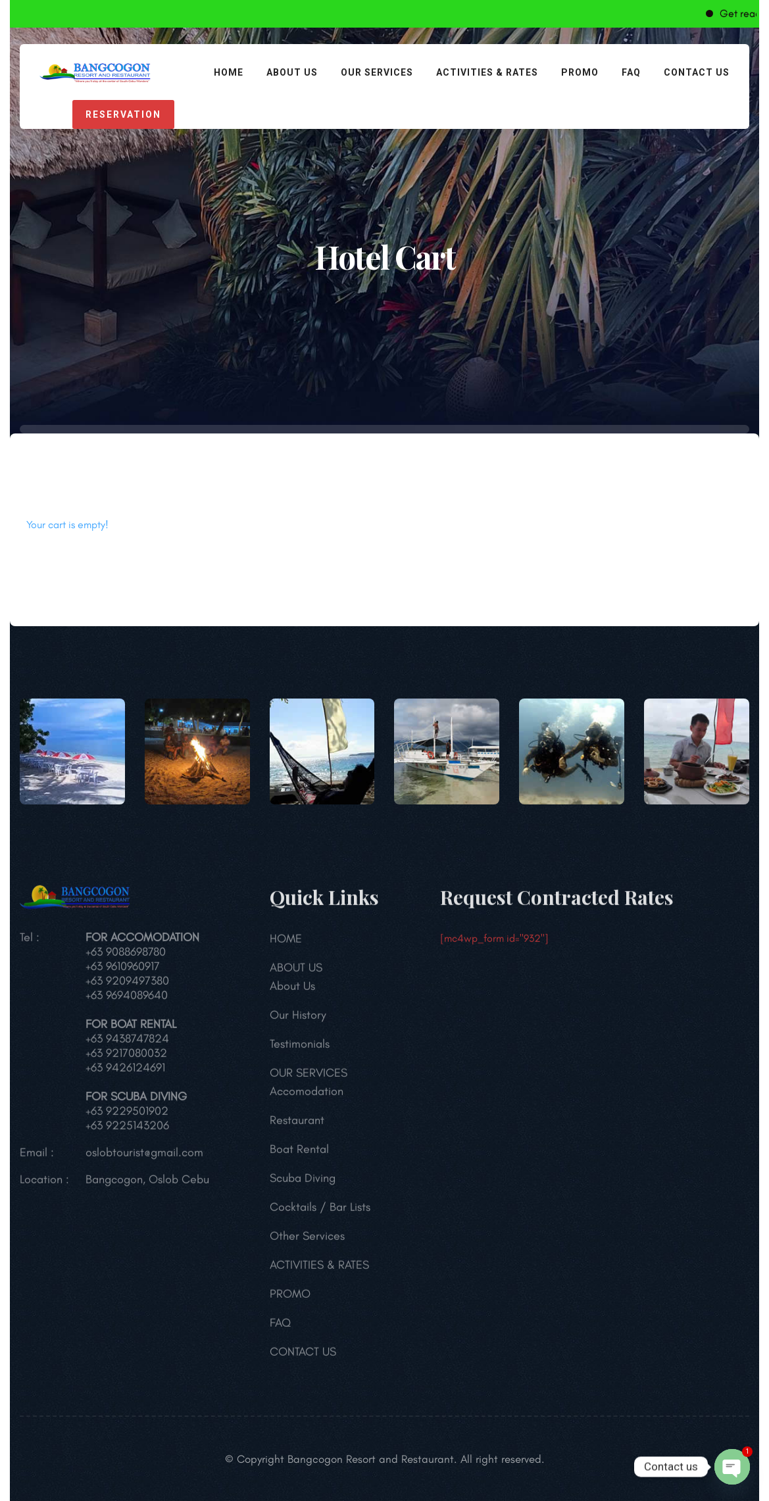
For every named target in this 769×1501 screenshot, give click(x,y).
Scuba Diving (302, 1183)
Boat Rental (299, 1154)
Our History (298, 1020)
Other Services (307, 1241)
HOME (228, 72)
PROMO (580, 72)
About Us (292, 991)
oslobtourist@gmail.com (144, 1157)
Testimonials (300, 1049)
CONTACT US (697, 72)
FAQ (631, 72)
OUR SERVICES (377, 72)
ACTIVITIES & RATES (487, 72)
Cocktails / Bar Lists (320, 1212)
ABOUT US (292, 72)
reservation (123, 114)
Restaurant (297, 1125)
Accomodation (306, 1096)
